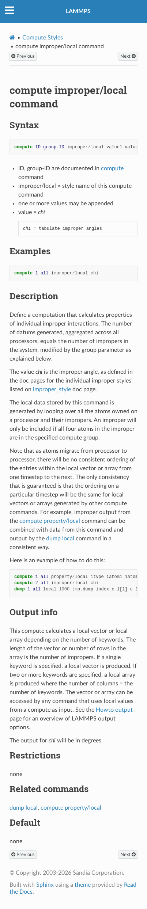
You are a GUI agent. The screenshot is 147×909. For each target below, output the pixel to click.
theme (83, 885)
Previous (23, 56)
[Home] (12, 37)
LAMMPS (78, 11)
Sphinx (45, 885)
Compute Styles (42, 38)
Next (128, 56)
